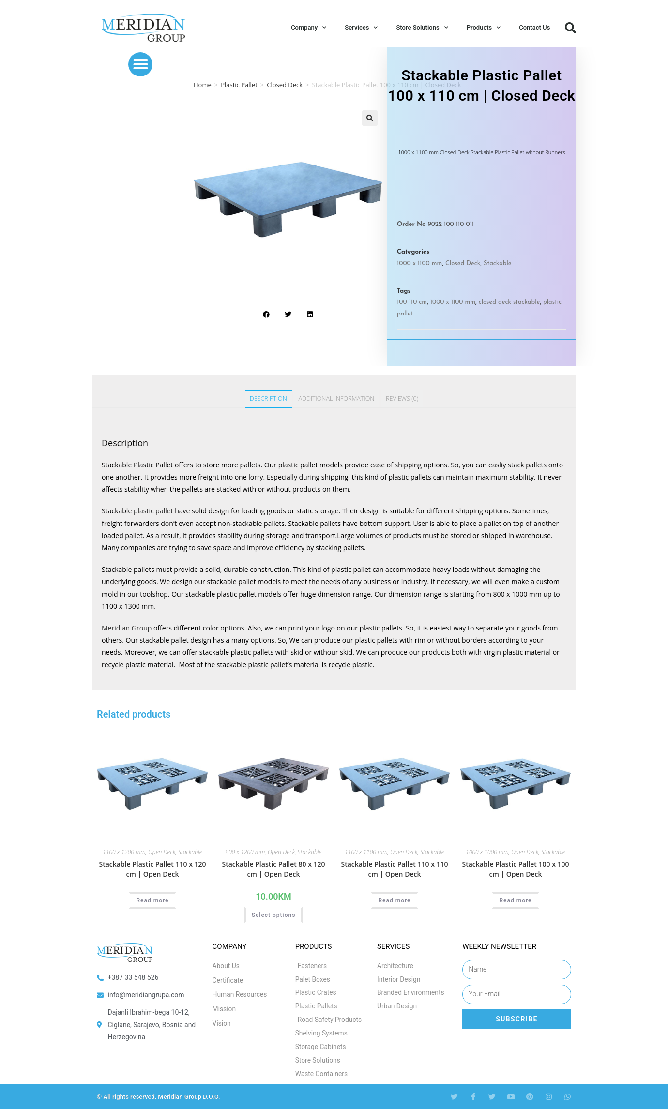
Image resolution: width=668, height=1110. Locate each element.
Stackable (498, 263)
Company (308, 27)
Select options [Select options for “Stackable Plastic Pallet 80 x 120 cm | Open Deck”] (274, 915)
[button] (570, 27)
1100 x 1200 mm (124, 852)
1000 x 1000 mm (487, 852)
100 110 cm (412, 302)
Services (361, 27)
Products (484, 27)
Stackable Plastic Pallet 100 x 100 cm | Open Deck (515, 869)
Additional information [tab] (336, 398)
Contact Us (534, 27)
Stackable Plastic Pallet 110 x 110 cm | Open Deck (394, 869)
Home (203, 84)
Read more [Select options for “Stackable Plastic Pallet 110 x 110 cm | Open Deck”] (394, 900)
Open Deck (161, 852)
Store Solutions (422, 27)
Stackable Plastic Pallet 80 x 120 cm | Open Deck (273, 869)
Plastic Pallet (239, 84)
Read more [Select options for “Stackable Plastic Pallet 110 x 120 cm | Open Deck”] (152, 900)
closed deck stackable (509, 302)
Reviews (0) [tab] (402, 398)
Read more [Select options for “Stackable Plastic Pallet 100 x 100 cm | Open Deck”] (515, 900)
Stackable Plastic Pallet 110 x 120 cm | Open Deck (152, 869)
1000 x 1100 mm (419, 263)
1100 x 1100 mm (366, 852)
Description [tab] (268, 398)
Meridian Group (127, 627)
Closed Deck (285, 84)
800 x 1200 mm (245, 852)
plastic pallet (153, 510)
